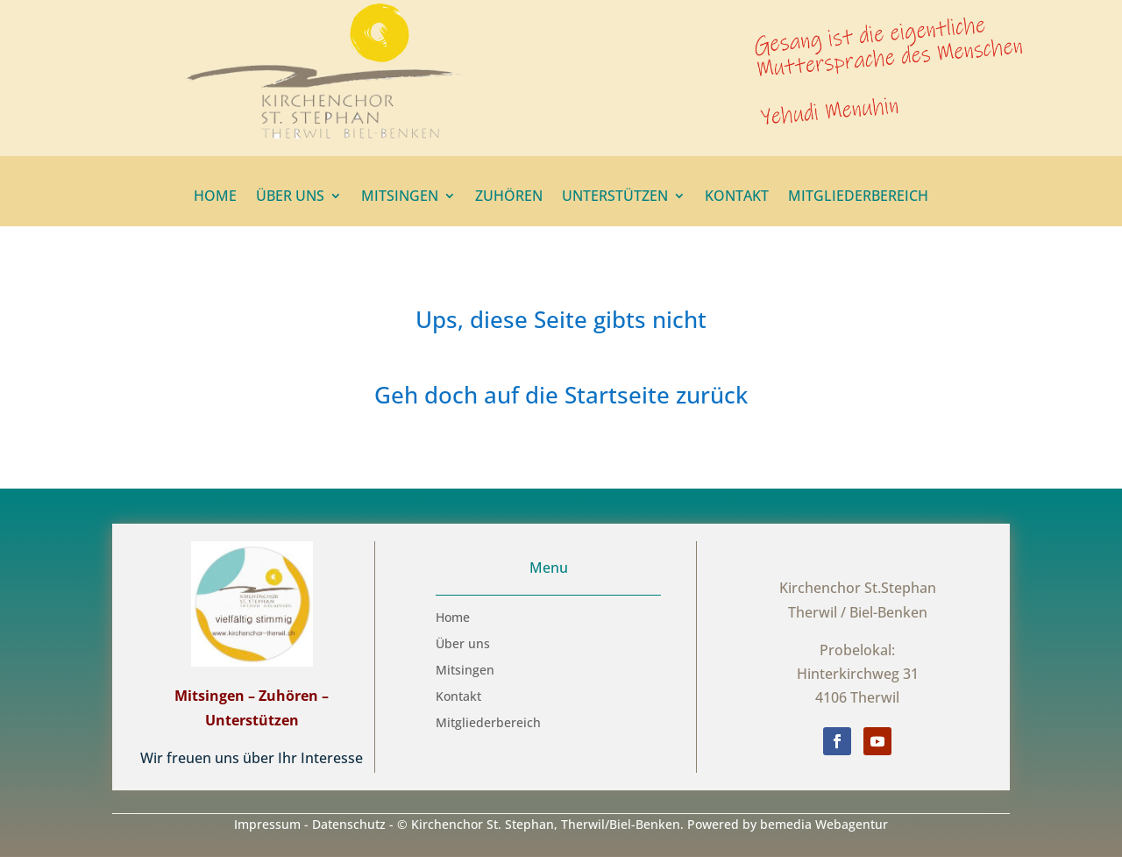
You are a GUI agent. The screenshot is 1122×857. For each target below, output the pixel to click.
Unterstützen (615, 197)
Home (215, 197)
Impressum (267, 824)
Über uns (290, 197)
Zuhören (509, 197)
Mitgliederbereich (858, 197)
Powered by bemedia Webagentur (787, 824)
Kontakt (737, 197)
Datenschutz (349, 824)
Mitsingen (399, 197)
